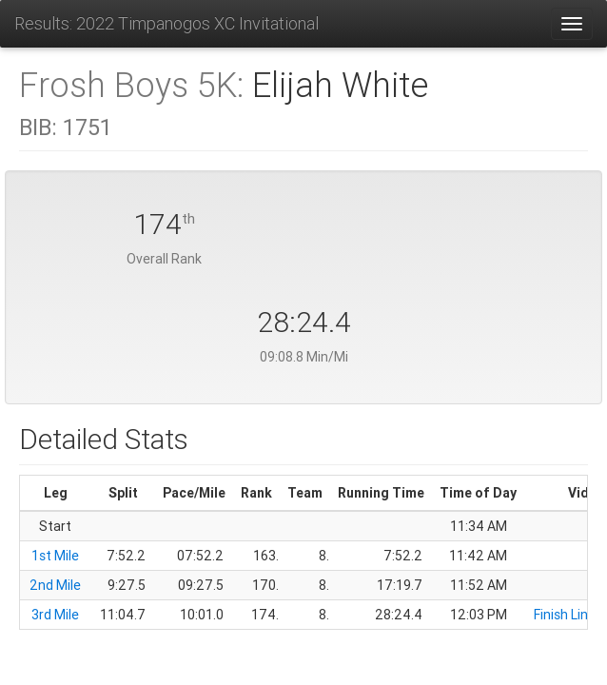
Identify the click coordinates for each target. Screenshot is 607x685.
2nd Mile (55, 585)
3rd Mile (55, 614)
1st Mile (55, 555)
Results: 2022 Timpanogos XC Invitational (166, 23)
